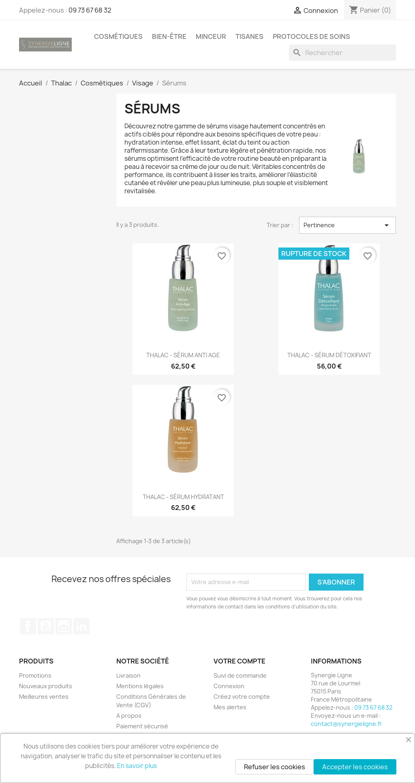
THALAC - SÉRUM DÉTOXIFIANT (329, 355)
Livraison (128, 675)
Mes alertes (230, 707)
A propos (128, 715)
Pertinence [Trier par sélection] (347, 225)
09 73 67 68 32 (89, 10)
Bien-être (169, 36)
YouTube (46, 626)
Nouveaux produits (45, 686)
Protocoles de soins (311, 36)
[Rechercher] (342, 53)
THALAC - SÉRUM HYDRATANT (183, 497)
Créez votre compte (242, 696)
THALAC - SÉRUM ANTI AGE (183, 355)
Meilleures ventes (43, 696)
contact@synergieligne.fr (346, 724)
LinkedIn (81, 626)
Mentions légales (140, 686)
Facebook (28, 626)
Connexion (229, 686)
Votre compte (239, 661)
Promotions (35, 675)
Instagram (64, 626)
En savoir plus (137, 766)
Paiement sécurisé (142, 726)
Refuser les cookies (274, 766)
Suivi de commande (240, 675)
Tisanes (249, 36)
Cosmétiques (118, 36)
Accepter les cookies (355, 766)
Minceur (211, 36)
